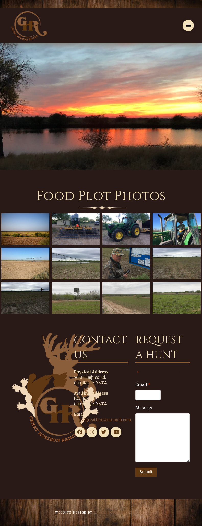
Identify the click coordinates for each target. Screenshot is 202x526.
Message (144, 407)
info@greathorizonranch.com (102, 419)
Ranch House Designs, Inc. (120, 512)
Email (142, 385)
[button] (188, 25)
